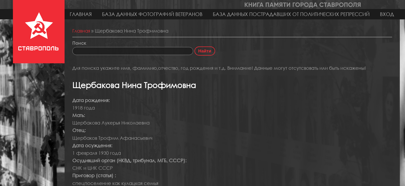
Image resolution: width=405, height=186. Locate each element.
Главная (81, 14)
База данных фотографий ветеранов (152, 14)
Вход (387, 14)
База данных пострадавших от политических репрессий (291, 14)
